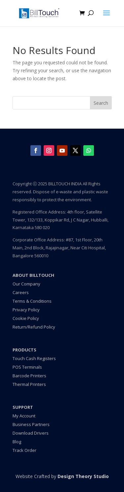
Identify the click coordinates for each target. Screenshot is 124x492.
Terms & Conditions (32, 301)
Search (101, 103)
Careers (21, 292)
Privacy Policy (26, 310)
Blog (17, 442)
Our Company (26, 284)
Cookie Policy (26, 318)
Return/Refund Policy (34, 327)
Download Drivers (31, 433)
